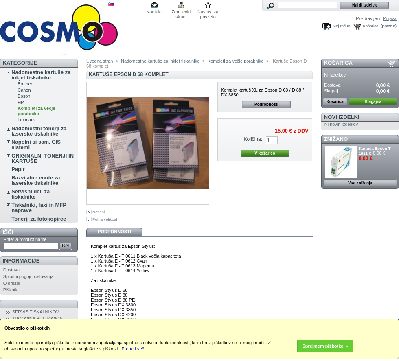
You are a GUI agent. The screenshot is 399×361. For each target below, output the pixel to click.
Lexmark (26, 119)
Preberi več (132, 348)
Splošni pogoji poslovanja (28, 276)
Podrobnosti (266, 104)
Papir (18, 169)
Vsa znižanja (360, 183)
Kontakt (154, 11)
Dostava (11, 269)
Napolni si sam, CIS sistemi (36, 144)
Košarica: (371, 26)
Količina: (252, 139)
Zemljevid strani (181, 12)
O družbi (11, 283)
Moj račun (341, 26)
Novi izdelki (342, 117)
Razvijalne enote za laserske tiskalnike (35, 180)
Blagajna (372, 101)
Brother (25, 83)
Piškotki (11, 289)
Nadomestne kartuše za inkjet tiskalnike (40, 75)
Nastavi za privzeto (207, 12)
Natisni (98, 212)
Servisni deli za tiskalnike (30, 194)
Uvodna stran (99, 61)
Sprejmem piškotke (323, 345)
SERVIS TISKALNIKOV (35, 311)
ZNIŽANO (336, 139)
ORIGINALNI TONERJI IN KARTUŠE (42, 158)
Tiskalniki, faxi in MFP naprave (38, 207)
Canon (24, 90)
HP (21, 102)
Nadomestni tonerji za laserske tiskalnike (38, 131)
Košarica (338, 63)
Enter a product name (25, 239)
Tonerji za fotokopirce (38, 219)
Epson (24, 96)
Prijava (390, 18)
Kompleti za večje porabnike (36, 111)
